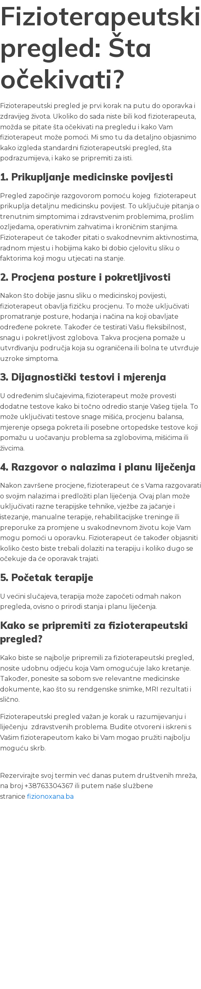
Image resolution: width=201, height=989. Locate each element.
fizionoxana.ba (50, 796)
